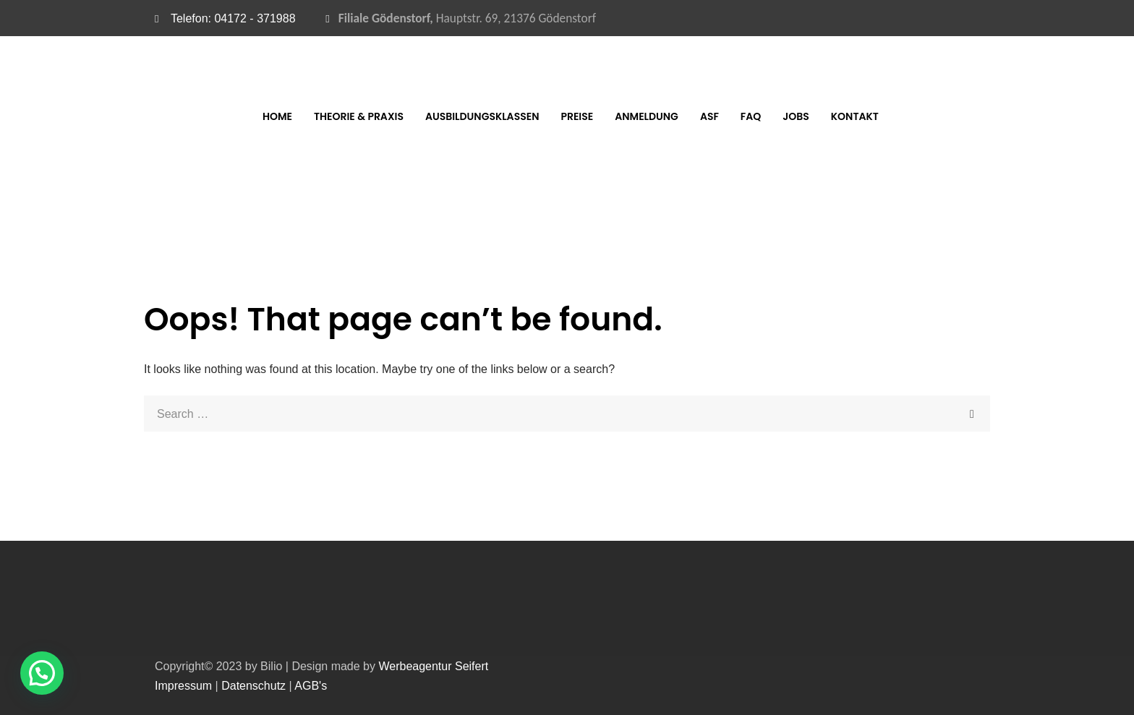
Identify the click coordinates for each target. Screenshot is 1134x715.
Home (324, 116)
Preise (624, 116)
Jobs (843, 116)
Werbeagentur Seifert (433, 666)
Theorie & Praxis (406, 116)
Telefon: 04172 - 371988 (233, 18)
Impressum (183, 686)
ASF (756, 116)
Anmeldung (693, 116)
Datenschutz (253, 686)
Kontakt (902, 116)
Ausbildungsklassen (529, 116)
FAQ (798, 116)
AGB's (310, 686)
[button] (42, 673)
